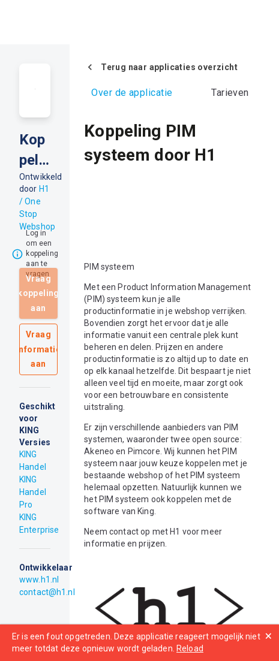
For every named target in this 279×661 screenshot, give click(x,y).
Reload (189, 648)
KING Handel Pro (32, 492)
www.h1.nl (39, 579)
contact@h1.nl (47, 592)
